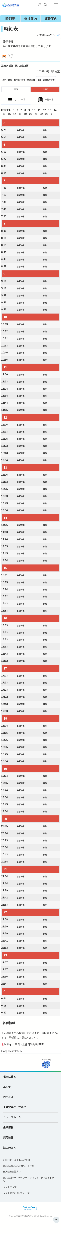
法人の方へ (9, 1147)
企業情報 (8, 1127)
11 (39, 110)
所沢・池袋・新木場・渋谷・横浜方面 (19, 80)
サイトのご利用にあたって (16, 1193)
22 (41, 114)
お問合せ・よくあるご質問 (16, 1160)
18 (19, 114)
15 (4, 114)
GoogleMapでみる (11, 1051)
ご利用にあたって (47, 34)
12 (44, 110)
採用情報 (8, 1137)
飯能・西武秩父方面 (46, 80)
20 (30, 114)
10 (33, 110)
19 (25, 114)
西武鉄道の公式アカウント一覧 (18, 1165)
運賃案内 (51, 18)
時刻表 (10, 18)
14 (55, 110)
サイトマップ (9, 1187)
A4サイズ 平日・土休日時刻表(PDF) (23, 1044)
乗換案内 (30, 18)
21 (36, 114)
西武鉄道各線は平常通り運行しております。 (28, 46)
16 (9, 114)
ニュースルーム (12, 1117)
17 (14, 114)
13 (49, 110)
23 (46, 114)
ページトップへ (56, 1220)
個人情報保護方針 (12, 1171)
